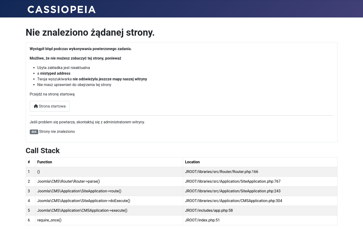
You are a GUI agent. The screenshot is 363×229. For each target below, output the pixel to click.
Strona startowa (50, 106)
